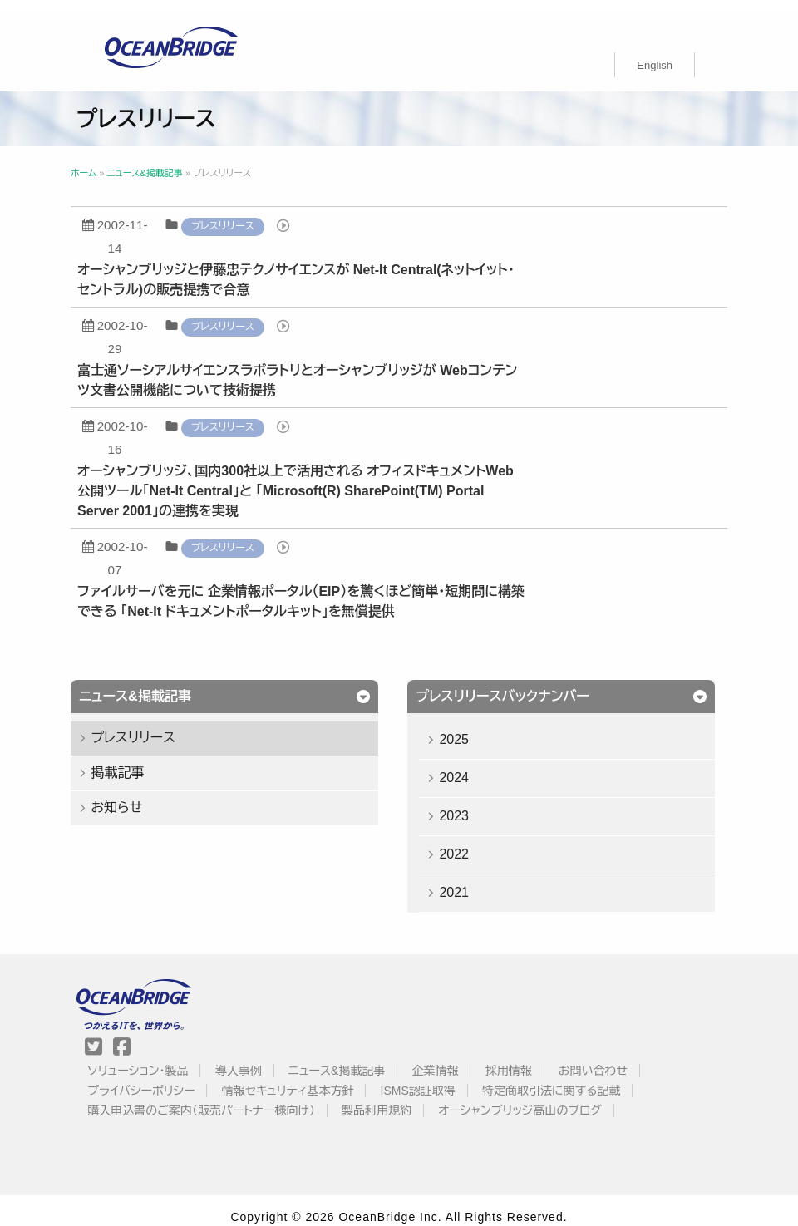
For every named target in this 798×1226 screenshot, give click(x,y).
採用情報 (528, 1060)
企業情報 (454, 1060)
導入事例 (258, 1060)
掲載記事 (143, 763)
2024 (466, 768)
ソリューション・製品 (157, 1060)
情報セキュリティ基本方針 (308, 1080)
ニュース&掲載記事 (356, 1060)
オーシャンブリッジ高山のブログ (540, 1100)
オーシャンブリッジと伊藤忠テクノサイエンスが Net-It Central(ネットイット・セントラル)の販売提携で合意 (321, 270)
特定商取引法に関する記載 (571, 1080)
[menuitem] (654, 54)
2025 (466, 729)
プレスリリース (248, 216)
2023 (466, 806)
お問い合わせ (613, 1060)
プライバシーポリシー (160, 1080)
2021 (466, 882)
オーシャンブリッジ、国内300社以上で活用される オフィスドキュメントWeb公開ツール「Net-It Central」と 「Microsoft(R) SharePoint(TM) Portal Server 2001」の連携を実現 (321, 481)
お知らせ (142, 797)
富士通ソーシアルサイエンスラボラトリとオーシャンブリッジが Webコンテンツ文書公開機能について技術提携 (323, 370)
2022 (466, 844)
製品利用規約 (396, 1100)
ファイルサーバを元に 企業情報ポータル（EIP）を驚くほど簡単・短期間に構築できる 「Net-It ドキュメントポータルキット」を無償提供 (326, 591)
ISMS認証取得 (438, 1080)
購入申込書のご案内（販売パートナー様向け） (221, 1100)
